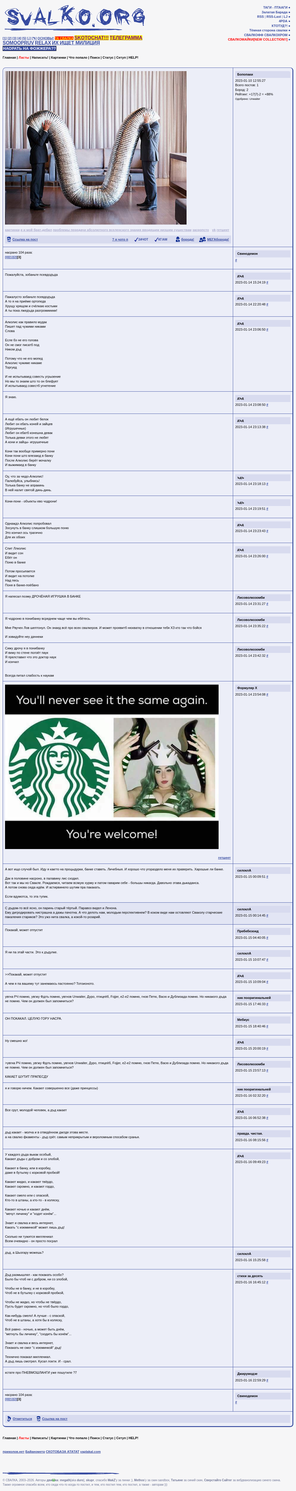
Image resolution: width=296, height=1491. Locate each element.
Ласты (24, 57)
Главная (9, 57)
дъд (240, 276)
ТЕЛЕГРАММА (126, 37)
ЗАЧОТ (143, 239)
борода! (187, 239)
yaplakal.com (90, 1451)
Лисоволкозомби (251, 597)
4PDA (283, 21)
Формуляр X (247, 688)
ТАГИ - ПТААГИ (275, 7)
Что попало (78, 57)
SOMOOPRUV (18, 42)
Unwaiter (254, 98)
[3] (14, 38)
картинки (12, 230)
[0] (7, 257)
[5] (24, 38)
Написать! (40, 57)
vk (214, 230)
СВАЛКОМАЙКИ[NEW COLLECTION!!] (257, 39)
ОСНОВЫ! (45, 38)
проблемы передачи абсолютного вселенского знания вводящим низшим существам (122, 230)
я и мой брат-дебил (36, 230)
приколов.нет (13, 1451)
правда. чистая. (250, 1133)
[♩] (29, 38)
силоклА (244, 870)
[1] (5, 38)
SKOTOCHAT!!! (91, 37)
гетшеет (223, 230)
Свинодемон (247, 253)
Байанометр (35, 1451)
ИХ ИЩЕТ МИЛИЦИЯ (76, 42)
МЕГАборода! (218, 239)
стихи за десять (250, 1276)
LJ (285, 16)
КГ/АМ (162, 239)
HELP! (134, 57)
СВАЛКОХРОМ (275, 35)
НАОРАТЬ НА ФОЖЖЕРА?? (29, 48)
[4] (19, 38)
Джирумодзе (247, 1373)
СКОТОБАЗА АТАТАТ (62, 1451)
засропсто (200, 230)
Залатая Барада (274, 12)
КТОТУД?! (279, 26)
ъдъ (240, 477)
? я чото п (120, 239)
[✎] (34, 38)
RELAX (43, 42)
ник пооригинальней (254, 998)
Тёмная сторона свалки (268, 30)
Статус (108, 57)
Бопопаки (245, 74)
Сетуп (121, 57)
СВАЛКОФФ (253, 35)
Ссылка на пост (25, 239)
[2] (10, 38)
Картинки (58, 57)
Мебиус (243, 1019)
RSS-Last (274, 16)
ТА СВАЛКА (64, 38)
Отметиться (22, 1418)
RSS (260, 16)
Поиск (95, 57)
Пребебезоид (248, 931)
